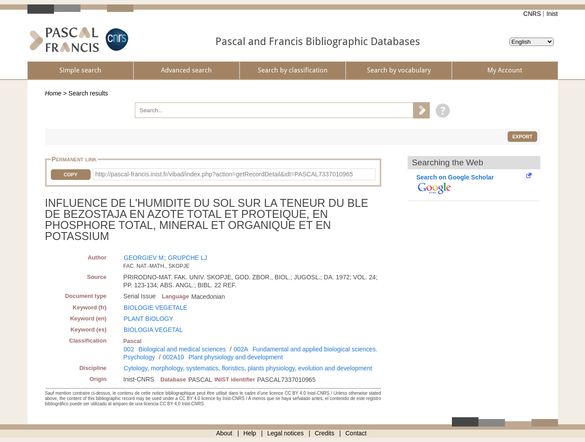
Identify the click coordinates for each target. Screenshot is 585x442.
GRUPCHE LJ (187, 257)
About (224, 433)
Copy (70, 174)
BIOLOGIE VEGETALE (155, 307)
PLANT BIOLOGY (148, 318)
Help (249, 433)
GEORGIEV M (144, 257)
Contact (356, 433)
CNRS (532, 13)
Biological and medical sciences (182, 349)
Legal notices (285, 433)
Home (53, 93)
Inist (552, 13)
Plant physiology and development (235, 357)
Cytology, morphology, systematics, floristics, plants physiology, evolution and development (248, 368)
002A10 (173, 357)
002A (240, 349)
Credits (324, 433)
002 (129, 349)
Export (522, 136)
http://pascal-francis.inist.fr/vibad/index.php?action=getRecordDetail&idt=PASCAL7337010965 (224, 174)
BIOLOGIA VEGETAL (153, 329)
